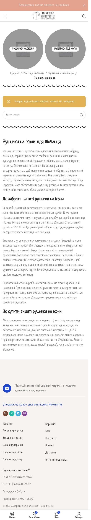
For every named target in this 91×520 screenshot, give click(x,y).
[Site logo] (44, 16)
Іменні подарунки (13, 445)
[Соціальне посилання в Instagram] (5, 413)
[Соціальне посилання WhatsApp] (11, 413)
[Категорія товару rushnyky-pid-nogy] (65, 49)
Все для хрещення (13, 430)
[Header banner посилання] (44, 5)
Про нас (49, 445)
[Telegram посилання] (18, 413)
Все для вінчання (34, 73)
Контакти (50, 438)
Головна (14, 73)
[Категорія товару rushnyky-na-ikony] (23, 49)
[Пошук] (83, 16)
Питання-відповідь (56, 459)
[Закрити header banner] (83, 5)
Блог (47, 431)
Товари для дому (12, 459)
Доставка (50, 452)
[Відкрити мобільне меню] (4, 16)
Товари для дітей (13, 452)
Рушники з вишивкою (61, 73)
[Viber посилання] (24, 413)
